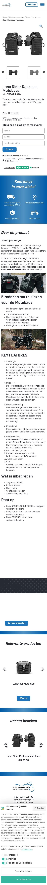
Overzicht (39, 808)
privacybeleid (27, 849)
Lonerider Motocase (23, 684)
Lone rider (30, 17)
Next (44, 72)
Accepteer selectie (23, 871)
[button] (4, 669)
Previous (3, 72)
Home (5, 17)
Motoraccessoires (16, 17)
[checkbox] (9, 855)
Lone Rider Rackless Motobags (23, 756)
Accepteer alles (23, 880)
